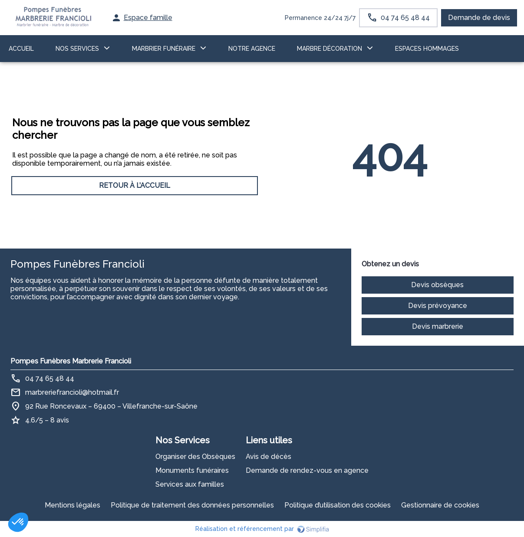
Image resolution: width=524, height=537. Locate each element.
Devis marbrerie (437, 326)
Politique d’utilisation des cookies (337, 505)
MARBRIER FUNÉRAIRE (163, 48)
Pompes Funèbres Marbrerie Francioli (70, 361)
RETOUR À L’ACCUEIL (134, 185)
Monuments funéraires (192, 470)
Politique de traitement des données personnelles (192, 505)
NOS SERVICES (77, 48)
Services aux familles (189, 484)
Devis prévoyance (437, 305)
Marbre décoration (329, 48)
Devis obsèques (437, 285)
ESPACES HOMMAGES (427, 48)
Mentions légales (72, 505)
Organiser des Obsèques (195, 456)
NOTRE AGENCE (251, 48)
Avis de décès (268, 456)
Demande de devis (479, 17)
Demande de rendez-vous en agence (307, 470)
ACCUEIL (21, 48)
